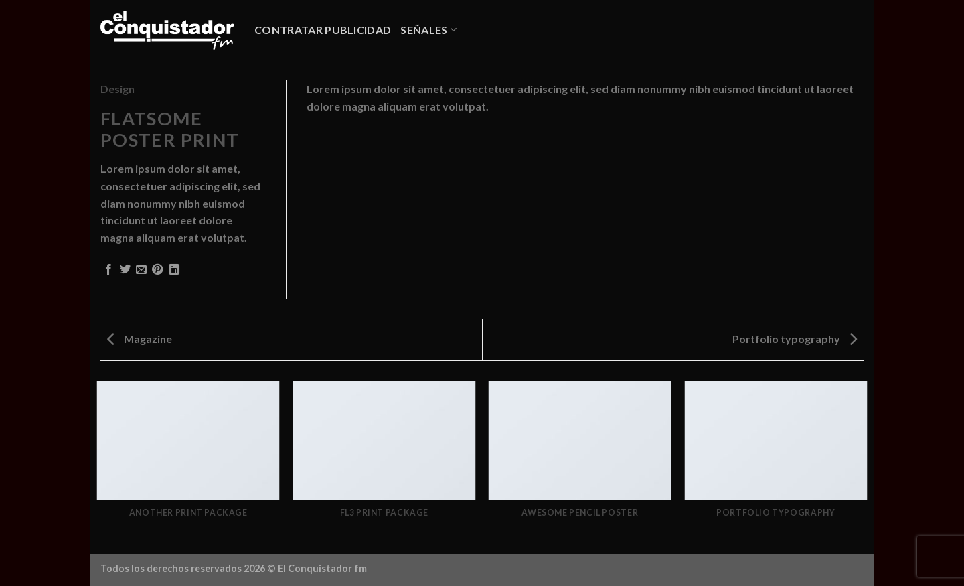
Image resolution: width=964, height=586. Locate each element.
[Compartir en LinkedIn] (174, 270)
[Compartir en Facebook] (108, 270)
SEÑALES (428, 29)
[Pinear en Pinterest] (157, 270)
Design (117, 88)
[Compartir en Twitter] (125, 270)
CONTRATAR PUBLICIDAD (322, 29)
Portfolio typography (794, 338)
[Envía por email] (141, 270)
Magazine (139, 338)
